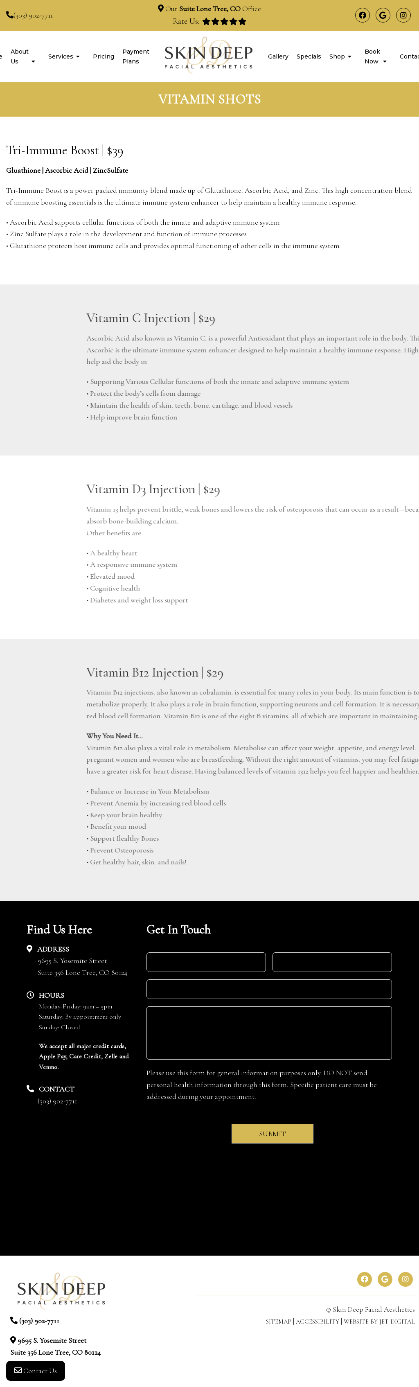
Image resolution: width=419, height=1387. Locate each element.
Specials (309, 56)
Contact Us (35, 1370)
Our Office (212, 8)
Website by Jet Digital (379, 1321)
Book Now (372, 56)
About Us (20, 56)
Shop (337, 56)
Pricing (103, 56)
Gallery (278, 56)
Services (60, 56)
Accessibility (317, 1321)
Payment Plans (135, 56)
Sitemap (278, 1321)
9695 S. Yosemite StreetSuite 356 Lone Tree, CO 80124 (82, 966)
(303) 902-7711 (33, 15)
